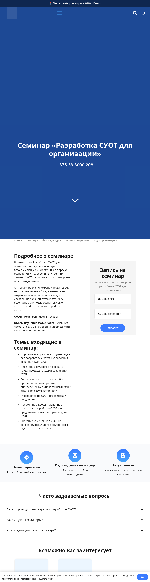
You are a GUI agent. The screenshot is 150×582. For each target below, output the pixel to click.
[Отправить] (112, 328)
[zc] (12, 13)
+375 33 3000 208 (75, 165)
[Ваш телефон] (113, 314)
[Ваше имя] (113, 299)
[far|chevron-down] (75, 200)
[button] (75, 13)
